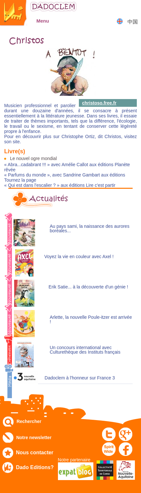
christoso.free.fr (99, 103)
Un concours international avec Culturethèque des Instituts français (85, 350)
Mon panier (133, 8)
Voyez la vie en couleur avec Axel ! (79, 256)
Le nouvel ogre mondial (33, 158)
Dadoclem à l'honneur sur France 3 (80, 378)
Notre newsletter (34, 437)
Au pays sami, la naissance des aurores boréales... (89, 228)
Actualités (48, 199)
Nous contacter (34, 452)
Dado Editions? (34, 467)
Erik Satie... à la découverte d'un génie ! (88, 287)
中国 (132, 22)
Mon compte (117, 8)
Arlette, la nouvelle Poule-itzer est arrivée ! (91, 319)
